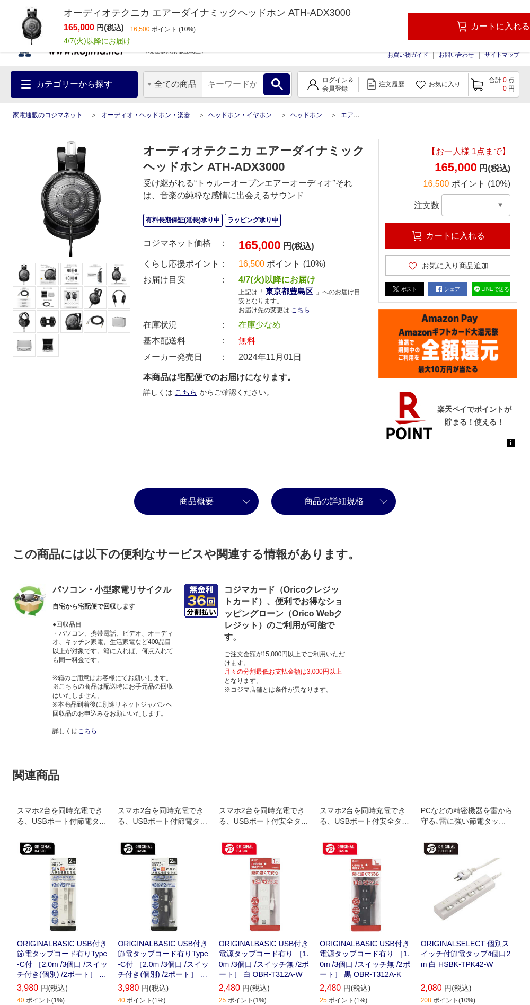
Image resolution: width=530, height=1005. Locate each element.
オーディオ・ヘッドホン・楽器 (145, 115)
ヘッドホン (306, 115)
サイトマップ (501, 54)
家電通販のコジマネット (48, 115)
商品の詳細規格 (334, 501)
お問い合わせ (456, 54)
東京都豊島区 (290, 291)
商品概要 (197, 501)
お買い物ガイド (407, 54)
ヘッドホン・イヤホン (240, 115)
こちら (300, 310)
